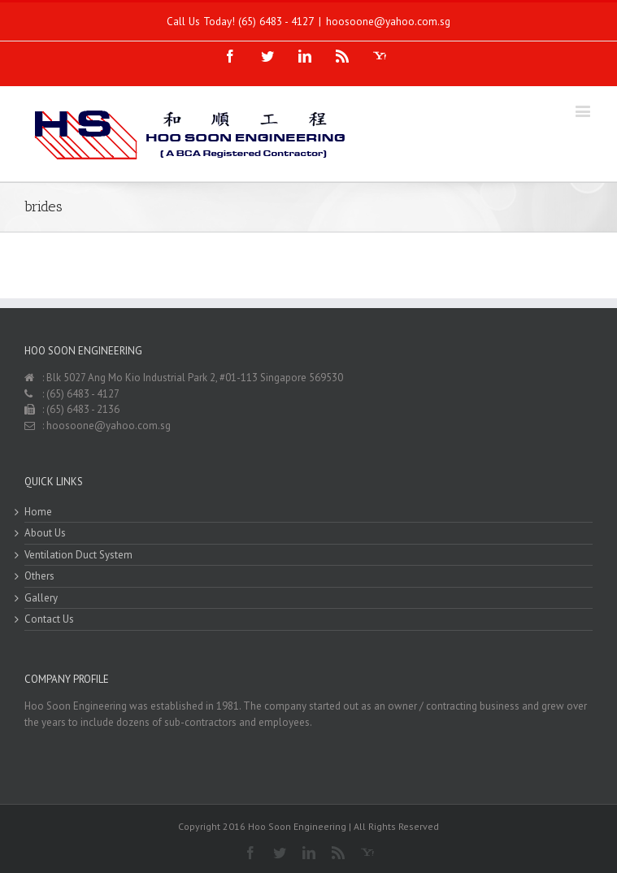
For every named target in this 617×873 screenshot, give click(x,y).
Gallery (41, 598)
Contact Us (49, 619)
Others (39, 576)
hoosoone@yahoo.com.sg (388, 21)
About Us (45, 533)
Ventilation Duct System (78, 555)
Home (38, 512)
